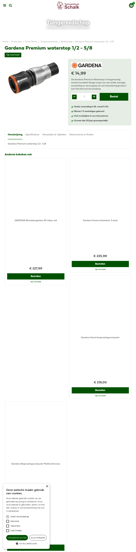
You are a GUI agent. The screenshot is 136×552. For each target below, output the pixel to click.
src (10, 5)
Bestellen (36, 234)
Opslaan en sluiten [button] (17, 538)
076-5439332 (79, 456)
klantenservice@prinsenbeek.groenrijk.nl (93, 459)
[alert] (26, 516)
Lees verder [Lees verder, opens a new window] (25, 511)
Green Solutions (80, 547)
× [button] (47, 486)
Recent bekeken (14, 337)
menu (4, 5)
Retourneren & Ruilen (81, 135)
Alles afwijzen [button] (38, 538)
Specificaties (32, 135)
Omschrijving (15, 135)
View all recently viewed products (21, 430)
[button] (19, 517)
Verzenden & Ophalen (54, 135)
